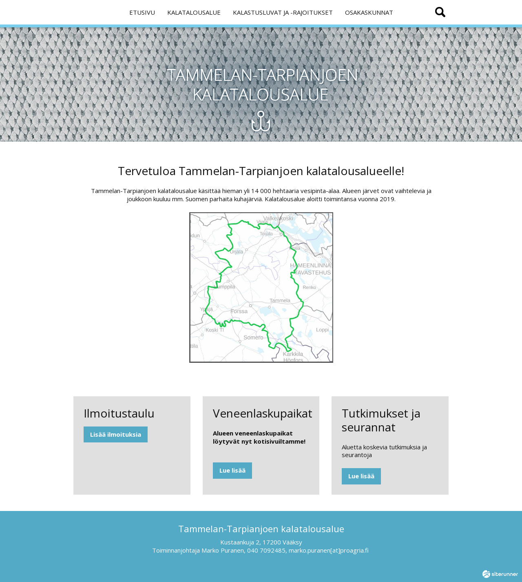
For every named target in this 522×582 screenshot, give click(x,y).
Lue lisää (232, 470)
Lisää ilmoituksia (115, 434)
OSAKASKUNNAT (369, 12)
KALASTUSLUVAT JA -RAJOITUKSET (283, 12)
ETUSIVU (142, 12)
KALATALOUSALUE (194, 12)
